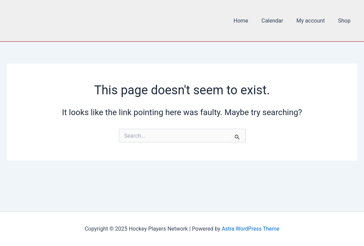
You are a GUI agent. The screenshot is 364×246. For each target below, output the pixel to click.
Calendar (278, 20)
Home (248, 20)
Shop (345, 20)
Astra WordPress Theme (250, 229)
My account (314, 20)
